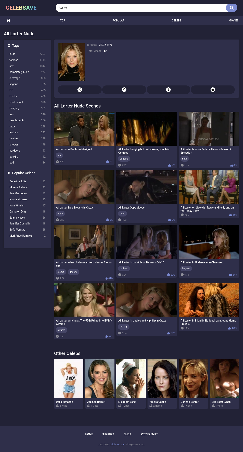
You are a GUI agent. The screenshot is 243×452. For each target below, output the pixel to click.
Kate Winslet (27, 205)
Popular (118, 20)
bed (27, 162)
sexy (27, 126)
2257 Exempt (149, 434)
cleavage (27, 78)
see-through (27, 120)
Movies (233, 20)
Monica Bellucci (27, 187)
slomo (61, 272)
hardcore (27, 150)
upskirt (27, 156)
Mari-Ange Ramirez (27, 235)
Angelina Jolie (27, 181)
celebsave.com (117, 444)
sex (27, 66)
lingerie (27, 84)
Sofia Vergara (27, 229)
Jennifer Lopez (27, 193)
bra (27, 90)
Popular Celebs (23, 173)
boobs (27, 96)
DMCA (127, 434)
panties (27, 138)
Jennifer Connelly (27, 223)
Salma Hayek (27, 217)
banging (27, 108)
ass (27, 114)
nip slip (123, 326)
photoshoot (27, 102)
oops (122, 213)
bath (184, 158)
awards (61, 330)
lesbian (27, 132)
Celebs (176, 20)
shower (27, 144)
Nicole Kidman (27, 199)
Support (108, 434)
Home (8, 20)
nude (27, 54)
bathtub (124, 268)
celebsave (21, 7)
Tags (16, 45)
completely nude (27, 72)
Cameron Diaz (27, 211)
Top (62, 20)
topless (27, 60)
